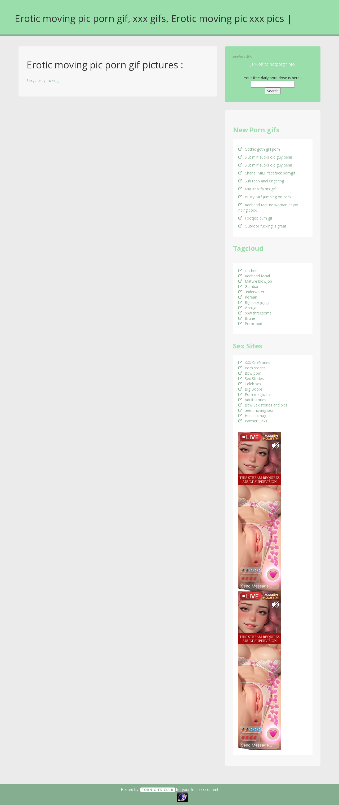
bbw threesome (255, 313)
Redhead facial (254, 275)
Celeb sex (249, 383)
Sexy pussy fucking (42, 80)
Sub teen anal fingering (261, 180)
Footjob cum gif (255, 218)
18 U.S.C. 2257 (163, 796)
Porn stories (252, 367)
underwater (251, 291)
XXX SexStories (254, 362)
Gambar (248, 286)
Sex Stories (251, 378)
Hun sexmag (252, 415)
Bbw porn (249, 373)
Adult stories (252, 399)
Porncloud (250, 323)
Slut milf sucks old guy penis (265, 157)
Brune (246, 318)
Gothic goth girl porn (259, 149)
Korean (247, 297)
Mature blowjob (255, 281)
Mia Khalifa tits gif (256, 188)
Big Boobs (250, 389)
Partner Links (252, 420)
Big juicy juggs (253, 302)
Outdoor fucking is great (262, 226)
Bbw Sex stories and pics (262, 405)
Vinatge (247, 307)
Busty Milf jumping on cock (264, 196)
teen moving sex (255, 410)
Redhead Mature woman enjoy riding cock (268, 207)
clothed (247, 270)
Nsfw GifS (242, 56)
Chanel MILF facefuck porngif (266, 173)
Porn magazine (254, 394)
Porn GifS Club (157, 790)
